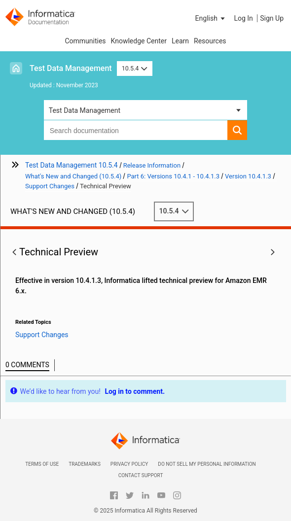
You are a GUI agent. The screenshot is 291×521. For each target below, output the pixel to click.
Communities (85, 41)
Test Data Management (71, 68)
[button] (211, 18)
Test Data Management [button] (84, 110)
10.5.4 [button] (134, 68)
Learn (180, 41)
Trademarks (85, 464)
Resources (210, 41)
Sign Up (272, 18)
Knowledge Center (139, 41)
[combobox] (136, 130)
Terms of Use (42, 464)
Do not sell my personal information (206, 464)
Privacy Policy (129, 464)
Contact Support (140, 475)
